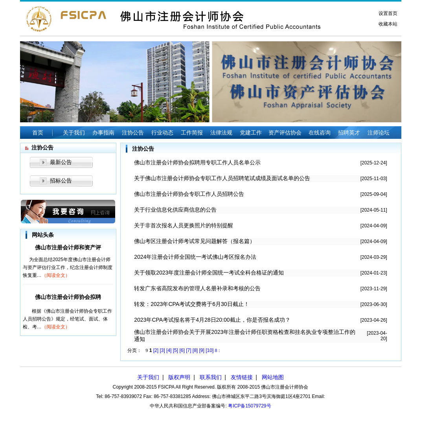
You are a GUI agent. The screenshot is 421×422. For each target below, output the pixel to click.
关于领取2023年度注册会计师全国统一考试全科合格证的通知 (209, 272)
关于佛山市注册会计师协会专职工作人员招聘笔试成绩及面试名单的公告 (222, 178)
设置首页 (388, 13)
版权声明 (179, 377)
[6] (181, 350)
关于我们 (148, 377)
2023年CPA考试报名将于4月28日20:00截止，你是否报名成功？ (212, 320)
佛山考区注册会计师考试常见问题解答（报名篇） (194, 241)
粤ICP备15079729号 (249, 406)
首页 (37, 132)
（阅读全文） (56, 275)
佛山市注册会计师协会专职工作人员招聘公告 (189, 194)
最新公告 (61, 162)
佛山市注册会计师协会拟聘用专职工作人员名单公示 (197, 162)
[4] (168, 350)
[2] (155, 350)
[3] (162, 350)
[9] (201, 350)
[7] (188, 350)
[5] (175, 350)
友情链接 (242, 377)
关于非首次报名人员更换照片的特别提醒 (183, 225)
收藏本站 (388, 24)
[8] (195, 350)
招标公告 (61, 180)
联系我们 (211, 377)
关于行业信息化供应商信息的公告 (175, 209)
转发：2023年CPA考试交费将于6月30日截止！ (191, 304)
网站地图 (273, 377)
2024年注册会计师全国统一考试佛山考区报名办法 (195, 257)
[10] (209, 350)
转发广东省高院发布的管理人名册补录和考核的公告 (197, 288)
